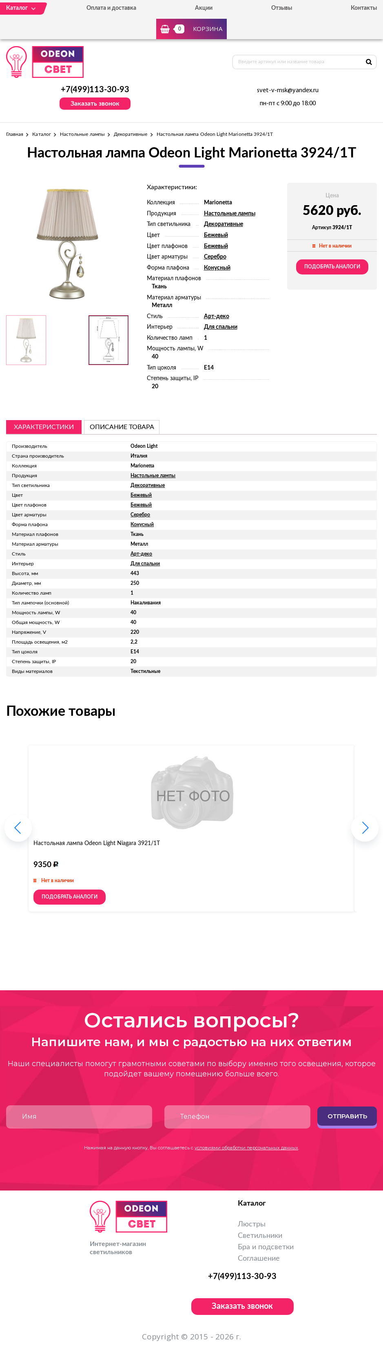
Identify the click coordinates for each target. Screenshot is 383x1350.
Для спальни (220, 327)
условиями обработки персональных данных (246, 1148)
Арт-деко (216, 316)
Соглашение (259, 1258)
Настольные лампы (82, 134)
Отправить (347, 1116)
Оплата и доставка (111, 8)
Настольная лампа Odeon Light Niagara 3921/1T (96, 843)
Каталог (41, 134)
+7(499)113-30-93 (95, 90)
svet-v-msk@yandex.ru (288, 90)
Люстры (252, 1224)
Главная (14, 134)
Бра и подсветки (266, 1247)
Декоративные (131, 134)
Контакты (364, 8)
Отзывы (281, 8)
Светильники (260, 1235)
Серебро (215, 257)
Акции (204, 8)
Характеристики (44, 427)
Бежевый (216, 235)
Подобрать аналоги (332, 266)
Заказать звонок (95, 103)
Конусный (217, 268)
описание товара (122, 427)
